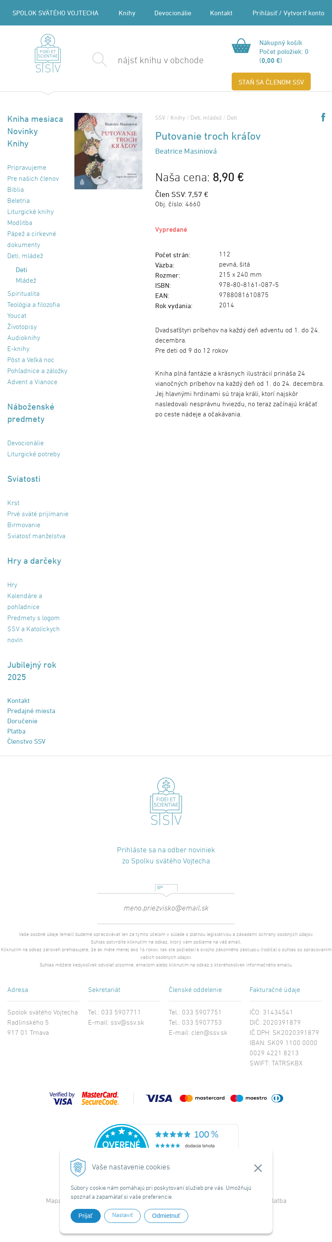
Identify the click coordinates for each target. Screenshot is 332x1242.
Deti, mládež (25, 256)
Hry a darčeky (34, 560)
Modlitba (19, 223)
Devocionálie (172, 13)
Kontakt (221, 13)
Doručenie (22, 721)
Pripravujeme (26, 168)
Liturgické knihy (30, 212)
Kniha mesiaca (35, 119)
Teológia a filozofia (33, 305)
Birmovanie (23, 525)
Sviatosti (23, 478)
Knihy (127, 13)
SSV (160, 117)
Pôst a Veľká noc (30, 360)
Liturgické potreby (33, 454)
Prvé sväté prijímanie (37, 514)
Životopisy (22, 327)
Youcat (16, 316)
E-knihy (18, 349)
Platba (16, 731)
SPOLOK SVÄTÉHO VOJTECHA (55, 13)
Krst (13, 503)
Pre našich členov (33, 179)
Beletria (18, 201)
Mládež (26, 281)
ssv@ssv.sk (127, 1023)
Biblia (15, 190)
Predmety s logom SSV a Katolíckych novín (33, 629)
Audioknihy (23, 338)
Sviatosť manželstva (36, 536)
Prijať (86, 1215)
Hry (12, 585)
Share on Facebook (323, 117)
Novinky (22, 131)
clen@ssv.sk (209, 1033)
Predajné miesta (31, 710)
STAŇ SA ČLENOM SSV (271, 82)
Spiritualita (23, 294)
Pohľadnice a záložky (37, 371)
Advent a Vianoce (32, 382)
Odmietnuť (166, 1215)
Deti (21, 269)
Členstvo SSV (26, 741)
